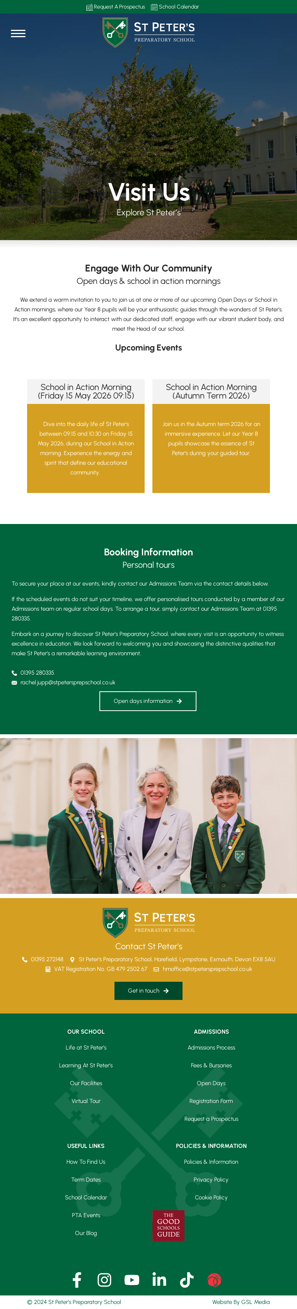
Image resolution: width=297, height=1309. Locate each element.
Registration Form (211, 1101)
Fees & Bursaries (211, 1065)
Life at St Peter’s (86, 1047)
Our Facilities (86, 1083)
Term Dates (86, 1179)
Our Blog (86, 1233)
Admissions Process (211, 1047)
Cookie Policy (211, 1197)
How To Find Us (86, 1161)
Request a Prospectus (211, 1118)
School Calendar (175, 7)
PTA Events (86, 1215)
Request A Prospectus (115, 7)
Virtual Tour (86, 1101)
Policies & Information (211, 1161)
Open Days (211, 1083)
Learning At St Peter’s (86, 1065)
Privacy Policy (211, 1179)
